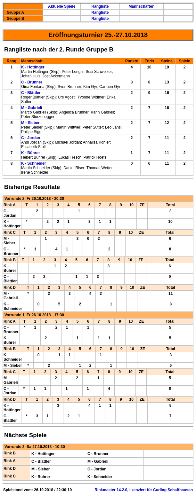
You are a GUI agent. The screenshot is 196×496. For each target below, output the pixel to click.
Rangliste (100, 6)
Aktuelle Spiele (61, 6)
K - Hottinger (33, 67)
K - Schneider (33, 163)
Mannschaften (142, 6)
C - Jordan (30, 138)
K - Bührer (30, 153)
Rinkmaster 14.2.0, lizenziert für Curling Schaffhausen (143, 490)
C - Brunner (31, 82)
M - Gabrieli (31, 108)
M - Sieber (30, 123)
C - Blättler (31, 93)
